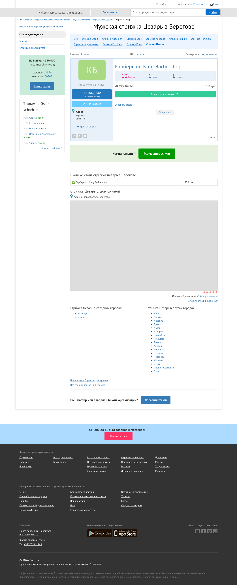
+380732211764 (33, 544)
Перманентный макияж (134, 462)
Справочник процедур (82, 510)
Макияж (125, 466)
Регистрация (199, 4)
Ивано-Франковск (164, 367)
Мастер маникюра (63, 457)
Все (76, 38)
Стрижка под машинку (86, 44)
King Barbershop (148, 66)
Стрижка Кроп (134, 44)
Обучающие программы (134, 492)
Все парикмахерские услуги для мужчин (42, 26)
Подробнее (165, 112)
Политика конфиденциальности (37, 505)
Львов (157, 327)
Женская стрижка (96, 471)
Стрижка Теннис (178, 38)
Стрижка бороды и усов (32, 47)
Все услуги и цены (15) (165, 94)
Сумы (157, 364)
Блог (72, 505)
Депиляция (161, 457)
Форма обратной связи (32, 540)
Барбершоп (26, 466)
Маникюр (160, 471)
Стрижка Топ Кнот (112, 44)
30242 (48, 76)
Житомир (159, 360)
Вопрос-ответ (77, 501)
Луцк (156, 371)
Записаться (92, 104)
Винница (158, 342)
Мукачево (83, 317)
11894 (48, 72)
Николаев (159, 338)
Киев (156, 313)
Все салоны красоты (98, 457)
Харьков (158, 320)
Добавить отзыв (123, 104)
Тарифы (24, 501)
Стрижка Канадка (155, 38)
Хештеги (126, 496)
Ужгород (82, 313)
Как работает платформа (33, 496)
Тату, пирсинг (162, 466)
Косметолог (59, 462)
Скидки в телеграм (131, 505)
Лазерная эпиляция (132, 471)
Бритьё (23, 41)
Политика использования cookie (88, 496)
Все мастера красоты (98, 462)
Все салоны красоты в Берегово (87, 385)
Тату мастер (26, 462)
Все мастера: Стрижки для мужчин (89, 380)
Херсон (158, 346)
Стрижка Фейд (90, 38)
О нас (23, 492)
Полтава (158, 353)
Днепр (157, 324)
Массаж (159, 462)
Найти (212, 12)
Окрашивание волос (132, 457)
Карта (124, 501)
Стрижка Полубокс (201, 38)
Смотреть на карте (86, 126)
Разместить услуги (157, 153)
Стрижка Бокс (134, 38)
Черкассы (159, 356)
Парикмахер (26, 457)
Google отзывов (209, 296)
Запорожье (160, 331)
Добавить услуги (156, 400)
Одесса (158, 317)
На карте (137, 54)
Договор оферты (29, 510)
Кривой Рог (160, 335)
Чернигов (159, 349)
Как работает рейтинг (82, 492)
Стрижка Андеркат (112, 38)
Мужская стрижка (97, 466)
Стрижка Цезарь (155, 44)
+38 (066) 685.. (93, 94)
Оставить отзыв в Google (203, 300)
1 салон (85, 54)
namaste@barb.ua (29, 534)
